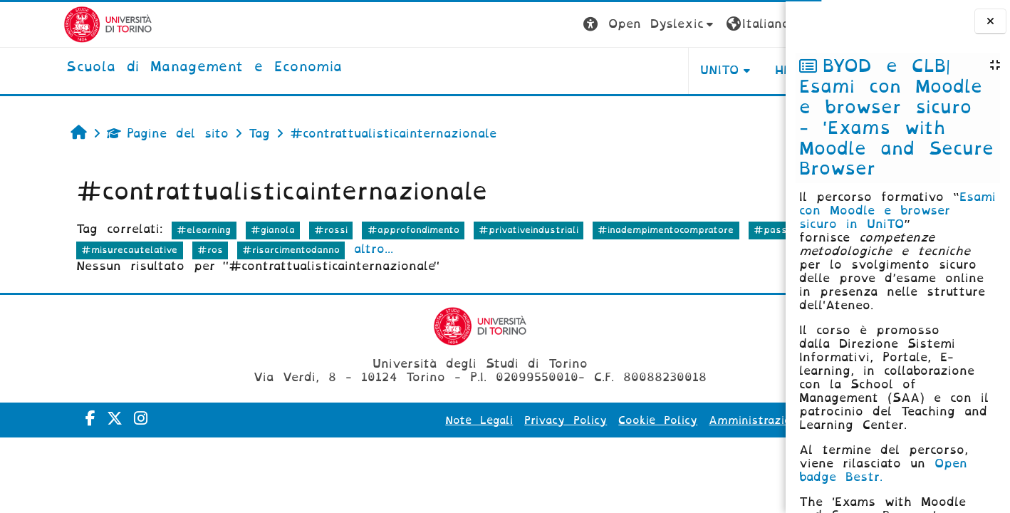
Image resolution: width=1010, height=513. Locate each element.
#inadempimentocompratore (609, 229)
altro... (420, 249)
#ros (256, 249)
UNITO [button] (608, 70)
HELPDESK (695, 70)
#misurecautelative (176, 249)
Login (757, 24)
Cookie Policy (546, 420)
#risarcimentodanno (337, 249)
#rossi (274, 229)
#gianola (216, 229)
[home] (140, 68)
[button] (538, 25)
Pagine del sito (111, 133)
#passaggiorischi (66, 249)
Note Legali (368, 420)
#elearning (147, 229)
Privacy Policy (454, 420)
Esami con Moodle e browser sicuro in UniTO (897, 210)
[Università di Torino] (44, 24)
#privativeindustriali (472, 229)
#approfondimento (356, 229)
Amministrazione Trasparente (683, 420)
